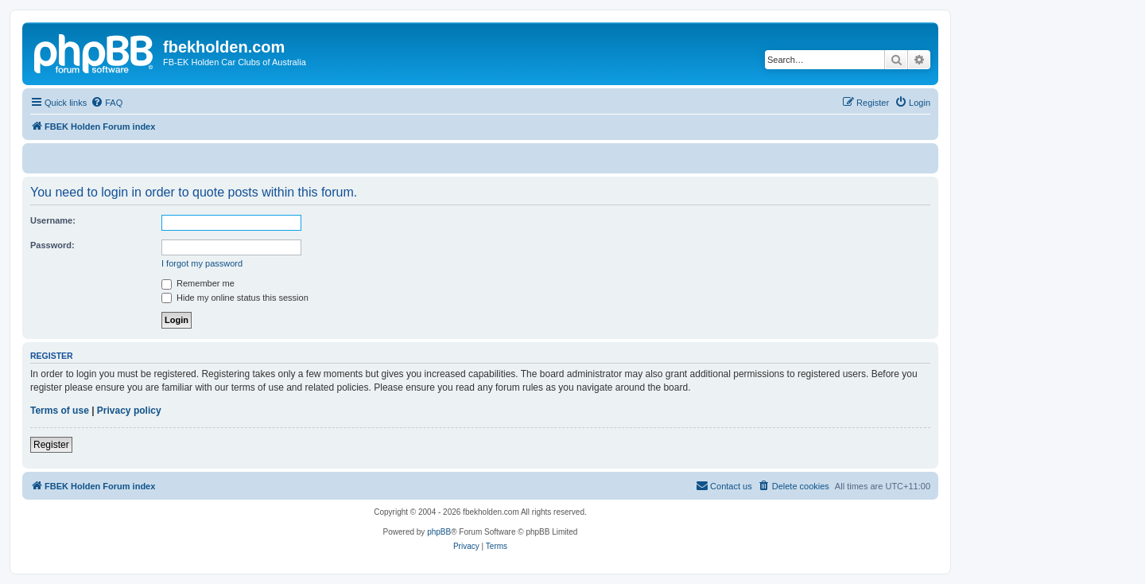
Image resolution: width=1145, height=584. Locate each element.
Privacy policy (129, 410)
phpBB (439, 532)
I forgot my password (202, 263)
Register (51, 444)
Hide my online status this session (235, 297)
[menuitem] (106, 102)
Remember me (198, 283)
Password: (52, 245)
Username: (53, 220)
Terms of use (59, 410)
